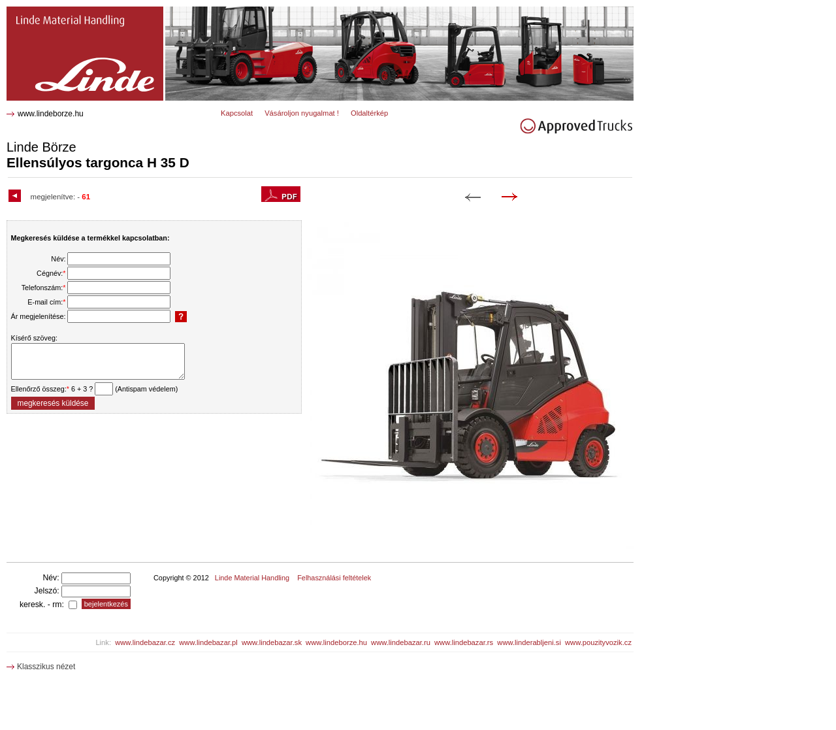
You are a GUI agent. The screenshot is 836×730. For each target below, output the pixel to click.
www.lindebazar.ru (400, 642)
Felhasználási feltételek (334, 578)
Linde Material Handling (252, 578)
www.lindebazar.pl (208, 642)
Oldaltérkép (369, 113)
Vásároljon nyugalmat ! (302, 113)
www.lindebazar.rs (463, 642)
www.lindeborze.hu (51, 113)
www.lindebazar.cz (145, 642)
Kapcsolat (237, 113)
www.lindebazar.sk (272, 642)
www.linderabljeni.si (529, 642)
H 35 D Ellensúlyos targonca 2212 (73, 11)
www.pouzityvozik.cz (598, 642)
